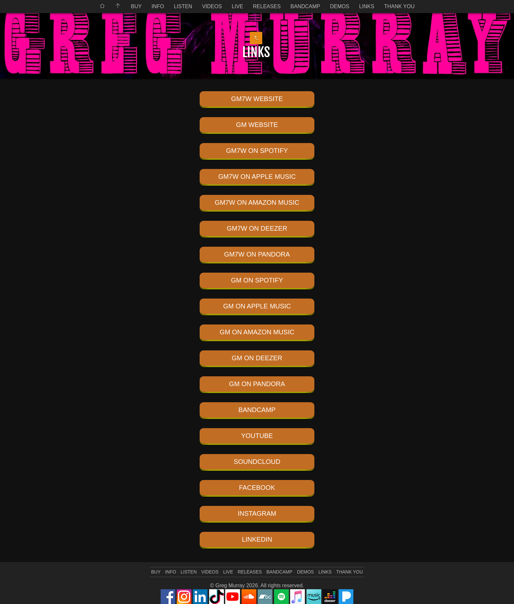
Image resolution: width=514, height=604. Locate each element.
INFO (157, 6)
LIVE (237, 6)
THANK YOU (399, 6)
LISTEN (183, 6)
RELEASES (267, 6)
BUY (136, 6)
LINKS (366, 6)
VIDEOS (212, 6)
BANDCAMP (305, 6)
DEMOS (339, 6)
